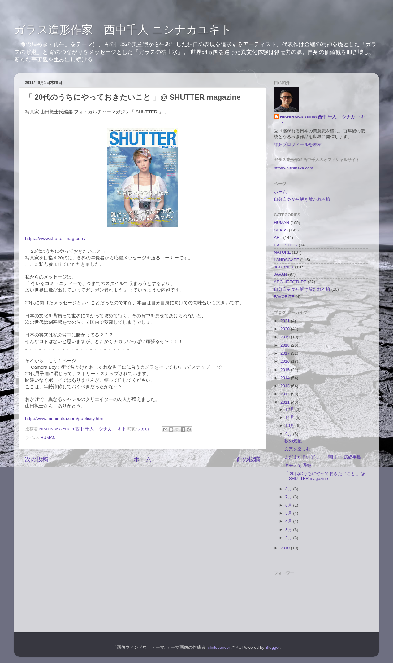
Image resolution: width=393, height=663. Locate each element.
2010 (285, 548)
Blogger (273, 647)
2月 (289, 537)
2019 (285, 337)
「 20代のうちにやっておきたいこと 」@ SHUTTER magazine (324, 476)
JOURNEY (284, 267)
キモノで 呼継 (298, 465)
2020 (285, 329)
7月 (289, 496)
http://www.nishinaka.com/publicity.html (64, 418)
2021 (285, 320)
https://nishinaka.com (293, 168)
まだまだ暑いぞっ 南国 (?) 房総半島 (322, 457)
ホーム (142, 459)
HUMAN (48, 437)
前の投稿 (248, 459)
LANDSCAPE (286, 259)
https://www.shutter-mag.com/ (55, 238)
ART (278, 237)
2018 (285, 345)
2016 (285, 361)
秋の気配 (293, 441)
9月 (289, 434)
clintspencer (219, 647)
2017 (285, 353)
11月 (290, 417)
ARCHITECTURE (290, 281)
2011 (285, 402)
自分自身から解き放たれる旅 (302, 199)
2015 (285, 369)
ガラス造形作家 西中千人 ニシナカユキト (123, 29)
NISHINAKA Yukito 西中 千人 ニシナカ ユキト (322, 120)
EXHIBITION (286, 245)
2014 (285, 377)
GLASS (281, 230)
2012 (285, 394)
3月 (289, 529)
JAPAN (280, 274)
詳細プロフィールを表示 (298, 144)
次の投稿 (36, 459)
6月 (289, 505)
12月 (290, 409)
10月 (290, 425)
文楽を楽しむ (297, 449)
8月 (289, 488)
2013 (285, 386)
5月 (289, 513)
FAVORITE (284, 296)
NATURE (282, 252)
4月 (289, 521)
